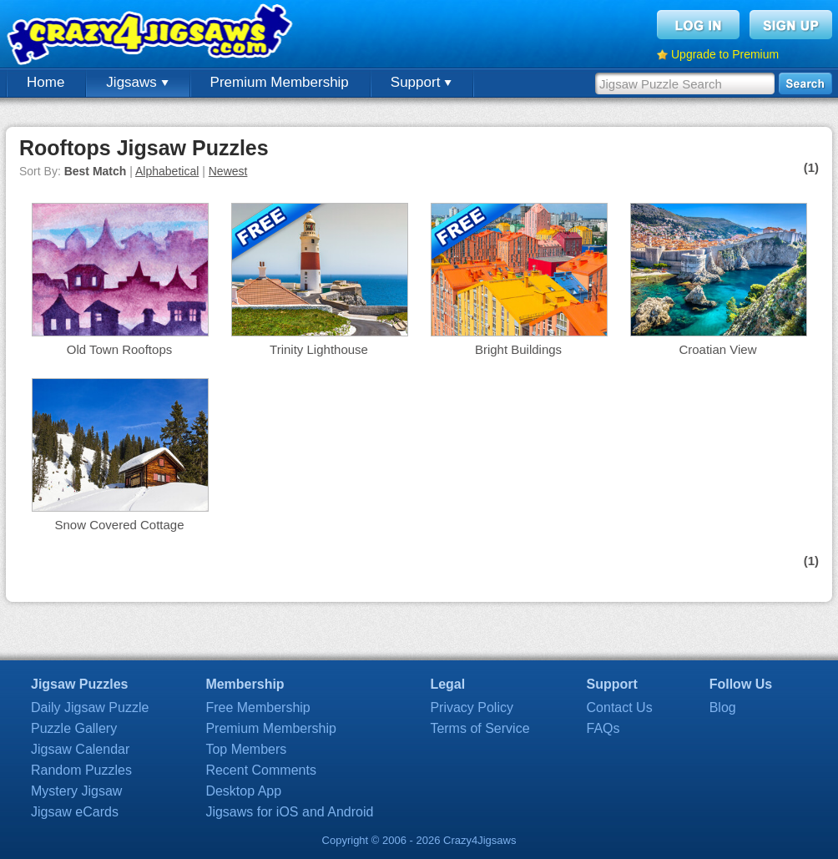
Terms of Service (479, 728)
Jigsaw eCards (75, 812)
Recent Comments (260, 770)
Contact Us (620, 707)
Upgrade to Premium (725, 54)
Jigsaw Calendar (80, 749)
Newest (228, 171)
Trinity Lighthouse (319, 349)
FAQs (603, 728)
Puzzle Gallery (74, 728)
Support (421, 82)
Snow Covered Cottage (119, 525)
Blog (722, 707)
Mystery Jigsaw (76, 791)
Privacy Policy (471, 707)
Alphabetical (167, 171)
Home (45, 82)
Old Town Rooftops (119, 349)
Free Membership (257, 707)
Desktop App (243, 791)
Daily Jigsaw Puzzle (90, 707)
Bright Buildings (518, 349)
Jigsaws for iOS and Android (289, 812)
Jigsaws (137, 82)
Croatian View (717, 349)
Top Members (245, 749)
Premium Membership (279, 82)
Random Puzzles (81, 770)
